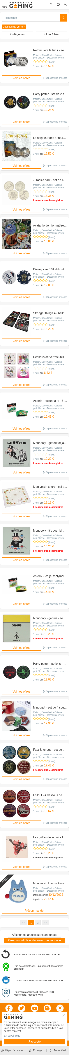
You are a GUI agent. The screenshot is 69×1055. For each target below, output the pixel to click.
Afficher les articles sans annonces (34, 934)
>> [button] (45, 923)
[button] (14, 27)
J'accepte (34, 1041)
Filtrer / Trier (51, 34)
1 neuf (36, 66)
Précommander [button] (34, 910)
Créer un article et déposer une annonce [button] (34, 940)
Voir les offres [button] (21, 78)
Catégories (17, 34)
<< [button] (23, 923)
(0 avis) (51, 62)
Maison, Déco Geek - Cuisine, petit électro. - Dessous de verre (48, 56)
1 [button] (31, 923)
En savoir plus (12, 1035)
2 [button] (38, 923)
